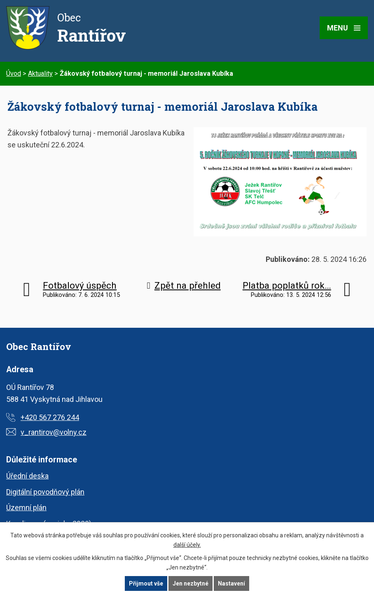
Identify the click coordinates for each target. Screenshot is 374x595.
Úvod (13, 73)
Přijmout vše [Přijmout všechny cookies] (146, 583)
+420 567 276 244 (50, 417)
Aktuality (40, 73)
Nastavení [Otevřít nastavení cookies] (231, 583)
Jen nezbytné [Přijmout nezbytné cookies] (190, 583)
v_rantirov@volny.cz (53, 432)
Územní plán (26, 507)
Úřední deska (27, 475)
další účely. (187, 544)
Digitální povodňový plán (45, 492)
